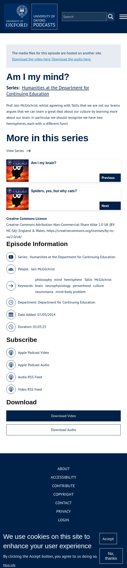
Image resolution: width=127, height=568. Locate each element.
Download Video (63, 416)
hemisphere (73, 279)
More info (9, 565)
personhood (82, 285)
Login (63, 519)
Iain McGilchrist (43, 269)
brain (39, 285)
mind (58, 279)
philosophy (43, 279)
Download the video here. (31, 59)
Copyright (63, 494)
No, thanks (111, 556)
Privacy (63, 511)
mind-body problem (71, 291)
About (63, 468)
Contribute (63, 485)
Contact (63, 502)
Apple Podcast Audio (33, 365)
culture (98, 285)
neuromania (44, 291)
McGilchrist (102, 279)
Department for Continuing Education (66, 302)
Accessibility (63, 477)
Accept (108, 538)
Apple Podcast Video (33, 352)
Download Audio (63, 429)
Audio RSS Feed (30, 377)
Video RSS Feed (30, 389)
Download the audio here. (71, 59)
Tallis (88, 279)
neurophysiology (57, 285)
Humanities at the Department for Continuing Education (47, 91)
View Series (15, 150)
